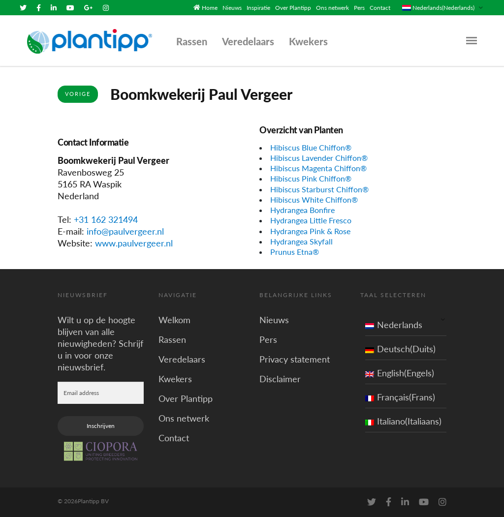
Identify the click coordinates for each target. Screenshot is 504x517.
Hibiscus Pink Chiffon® (310, 178)
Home (210, 7)
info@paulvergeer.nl (125, 231)
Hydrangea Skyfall (301, 241)
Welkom (174, 319)
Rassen (191, 41)
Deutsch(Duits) (400, 348)
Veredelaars (248, 41)
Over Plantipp (293, 7)
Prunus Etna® (294, 251)
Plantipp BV (93, 501)
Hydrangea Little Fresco (310, 220)
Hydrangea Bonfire (302, 209)
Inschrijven (101, 425)
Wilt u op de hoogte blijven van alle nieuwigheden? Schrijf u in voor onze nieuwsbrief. (100, 343)
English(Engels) (399, 372)
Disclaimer (280, 378)
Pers (359, 7)
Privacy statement (294, 359)
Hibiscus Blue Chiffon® (310, 147)
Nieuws (232, 7)
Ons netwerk (332, 7)
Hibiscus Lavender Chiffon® (319, 157)
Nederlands (393, 324)
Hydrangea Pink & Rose (310, 231)
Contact (380, 7)
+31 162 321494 (106, 219)
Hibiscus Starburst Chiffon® (319, 189)
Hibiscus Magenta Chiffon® (318, 168)
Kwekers (308, 41)
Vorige (78, 94)
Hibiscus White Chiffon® (314, 199)
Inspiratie (258, 7)
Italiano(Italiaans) (403, 421)
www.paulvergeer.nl (134, 243)
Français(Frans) (400, 397)
